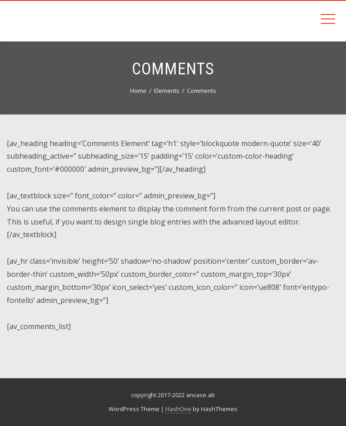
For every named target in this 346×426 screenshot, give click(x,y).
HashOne (178, 409)
